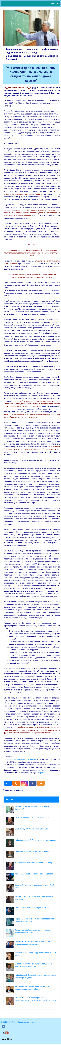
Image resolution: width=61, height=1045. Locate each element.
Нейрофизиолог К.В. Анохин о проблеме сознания (35, 840)
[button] (53, 3)
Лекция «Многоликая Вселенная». (21, 759)
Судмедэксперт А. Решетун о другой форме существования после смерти (32, 942)
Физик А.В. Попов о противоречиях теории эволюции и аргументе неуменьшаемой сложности (35, 998)
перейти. (42, 773)
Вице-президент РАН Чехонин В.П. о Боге (31, 829)
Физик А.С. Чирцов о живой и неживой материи (34, 874)
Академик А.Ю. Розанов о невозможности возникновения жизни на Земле (32, 987)
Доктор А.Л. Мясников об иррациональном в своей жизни (35, 953)
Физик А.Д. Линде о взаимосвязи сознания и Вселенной (32, 807)
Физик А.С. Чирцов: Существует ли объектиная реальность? (34, 897)
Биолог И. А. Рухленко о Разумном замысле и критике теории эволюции (33, 965)
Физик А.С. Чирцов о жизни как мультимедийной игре (34, 886)
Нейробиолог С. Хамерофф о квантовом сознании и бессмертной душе (35, 976)
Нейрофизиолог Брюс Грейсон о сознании (32, 851)
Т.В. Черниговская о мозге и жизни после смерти (34, 862)
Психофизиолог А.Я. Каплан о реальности (32, 817)
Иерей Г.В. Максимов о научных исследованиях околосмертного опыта (34, 920)
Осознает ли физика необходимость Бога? (32, 907)
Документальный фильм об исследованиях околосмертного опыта (32, 931)
